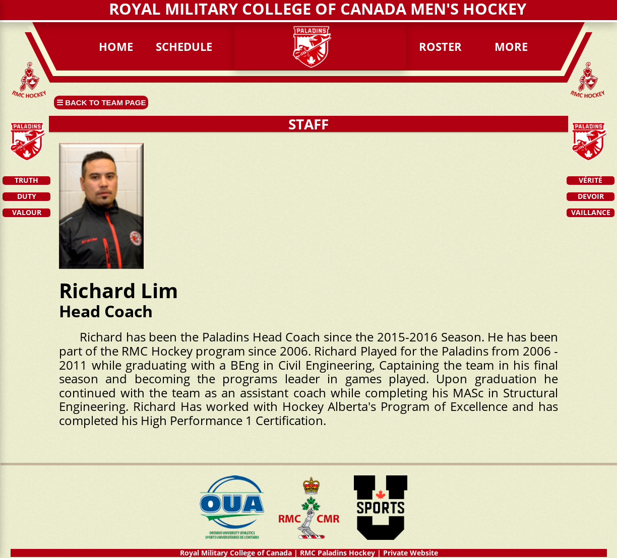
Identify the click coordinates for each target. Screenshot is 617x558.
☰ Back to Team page (101, 102)
